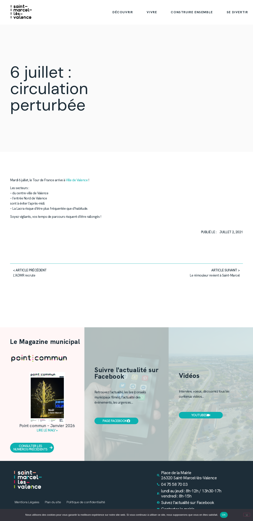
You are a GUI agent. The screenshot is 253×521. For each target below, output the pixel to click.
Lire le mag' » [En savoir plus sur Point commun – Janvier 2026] (47, 430)
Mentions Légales (27, 502)
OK (224, 514)
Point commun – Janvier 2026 (47, 426)
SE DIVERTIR (237, 12)
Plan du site (53, 502)
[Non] (246, 514)
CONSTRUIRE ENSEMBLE (192, 12)
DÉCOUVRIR (122, 12)
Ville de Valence (77, 180)
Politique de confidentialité (86, 502)
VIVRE (152, 12)
